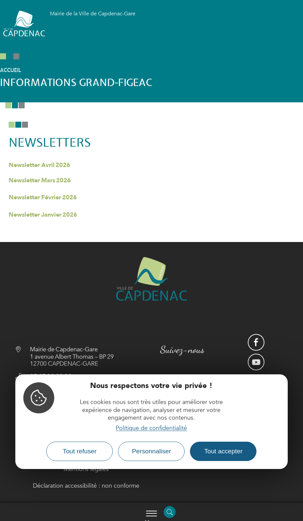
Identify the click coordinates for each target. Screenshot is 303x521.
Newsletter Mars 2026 (40, 180)
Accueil (10, 70)
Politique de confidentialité (151, 428)
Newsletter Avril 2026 (39, 165)
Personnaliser (151, 451)
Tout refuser (79, 451)
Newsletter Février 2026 (43, 197)
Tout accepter (223, 451)
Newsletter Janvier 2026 (43, 215)
